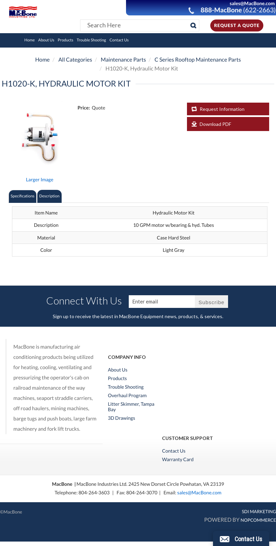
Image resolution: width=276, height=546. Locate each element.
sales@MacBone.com (199, 492)
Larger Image (39, 179)
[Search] (193, 25)
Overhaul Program (127, 395)
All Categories (75, 59)
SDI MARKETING (259, 511)
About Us (46, 40)
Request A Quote (237, 25)
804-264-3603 (94, 492)
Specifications (23, 196)
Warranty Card (177, 459)
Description (49, 196)
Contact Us (119, 40)
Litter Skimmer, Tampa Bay (131, 406)
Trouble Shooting (91, 40)
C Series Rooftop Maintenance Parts (197, 59)
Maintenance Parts (123, 59)
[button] (241, 538)
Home (29, 40)
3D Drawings (121, 418)
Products (66, 40)
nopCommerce (258, 520)
